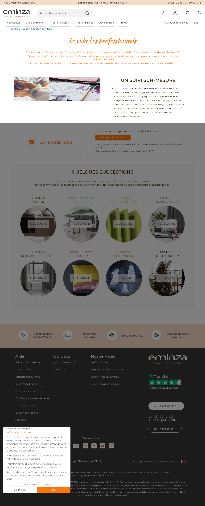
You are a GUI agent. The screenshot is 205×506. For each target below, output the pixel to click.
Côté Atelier (59, 369)
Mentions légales (24, 405)
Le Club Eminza (99, 362)
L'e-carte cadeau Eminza (105, 376)
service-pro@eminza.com (113, 137)
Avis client (21, 420)
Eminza (15, 28)
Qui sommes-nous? (64, 362)
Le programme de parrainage (107, 369)
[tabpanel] (78, 22)
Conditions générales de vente (32, 398)
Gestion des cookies (26, 412)
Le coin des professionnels (37, 28)
